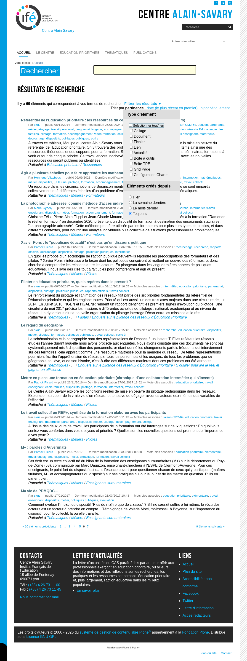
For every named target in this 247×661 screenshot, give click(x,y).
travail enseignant (185, 134)
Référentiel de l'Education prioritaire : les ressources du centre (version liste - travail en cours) (103, 120)
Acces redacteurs (197, 615)
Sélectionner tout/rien (148, 125)
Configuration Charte (150, 175)
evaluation (107, 500)
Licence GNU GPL (41, 637)
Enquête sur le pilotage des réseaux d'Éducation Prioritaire (139, 317)
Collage (140, 131)
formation (59, 134)
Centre (185, 14)
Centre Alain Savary (58, 30)
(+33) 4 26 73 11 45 (45, 589)
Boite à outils (144, 158)
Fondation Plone (195, 632)
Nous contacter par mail (39, 597)
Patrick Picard (43, 247)
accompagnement (80, 134)
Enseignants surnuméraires (108, 483)
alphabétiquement (215, 108)
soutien (203, 124)
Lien (137, 147)
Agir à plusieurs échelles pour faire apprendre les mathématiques (78, 173)
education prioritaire (192, 286)
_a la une (60, 182)
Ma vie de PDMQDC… (39, 491)
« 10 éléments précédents (39, 526)
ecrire (94, 138)
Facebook (191, 593)
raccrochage (184, 247)
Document (142, 136)
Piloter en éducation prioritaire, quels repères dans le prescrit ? (76, 282)
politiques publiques (75, 138)
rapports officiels (96, 291)
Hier (136, 197)
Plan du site (192, 571)
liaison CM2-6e (185, 124)
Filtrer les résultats (140, 104)
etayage (43, 129)
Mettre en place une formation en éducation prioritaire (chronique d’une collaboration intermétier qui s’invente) (117, 378)
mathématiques (210, 177)
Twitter (188, 601)
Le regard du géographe (42, 325)
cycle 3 (121, 334)
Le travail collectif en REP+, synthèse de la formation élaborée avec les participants (93, 413)
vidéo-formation (105, 134)
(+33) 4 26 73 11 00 (44, 585)
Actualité (141, 153)
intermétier (190, 177)
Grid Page (142, 169)
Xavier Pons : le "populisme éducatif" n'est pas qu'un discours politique (83, 242)
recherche (182, 208)
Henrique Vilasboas (47, 177)
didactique (87, 456)
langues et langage (89, 129)
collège (122, 134)
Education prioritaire (63, 165)
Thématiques (116, 52)
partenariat (217, 124)
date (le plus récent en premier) (172, 108)
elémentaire (213, 452)
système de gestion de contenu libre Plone (115, 632)
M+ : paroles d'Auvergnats (44, 447)
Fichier (139, 142)
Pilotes (91, 274)
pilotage (45, 134)
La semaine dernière (149, 203)
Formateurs (95, 195)
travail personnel (62, 129)
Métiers (77, 195)
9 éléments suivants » (210, 526)
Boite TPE (142, 164)
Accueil (24, 52)
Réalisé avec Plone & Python (123, 647)
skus (37, 124)
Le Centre (45, 52)
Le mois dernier (145, 208)
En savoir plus (88, 590)
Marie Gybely (43, 208)
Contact (226, 653)
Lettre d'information (198, 608)
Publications (145, 52)
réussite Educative (200, 129)
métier (32, 129)
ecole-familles (54, 387)
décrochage (36, 138)
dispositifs (53, 138)
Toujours (139, 214)
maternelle (206, 134)
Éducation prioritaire (79, 52)
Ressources (92, 165)
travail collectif (193, 182)
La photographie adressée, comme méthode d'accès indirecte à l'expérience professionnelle (101, 203)
